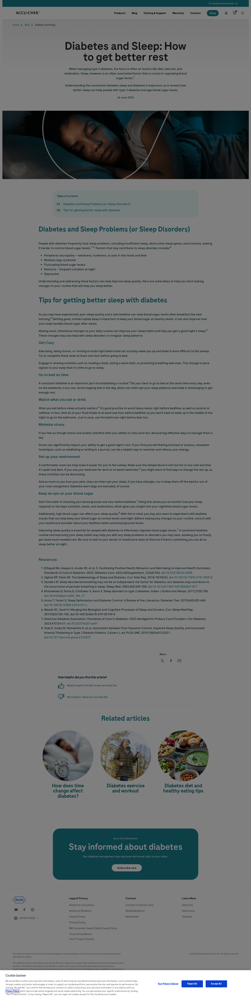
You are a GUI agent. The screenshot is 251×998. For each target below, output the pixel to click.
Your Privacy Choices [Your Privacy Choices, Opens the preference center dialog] (168, 985)
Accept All (216, 985)
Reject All (192, 985)
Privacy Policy (12, 993)
